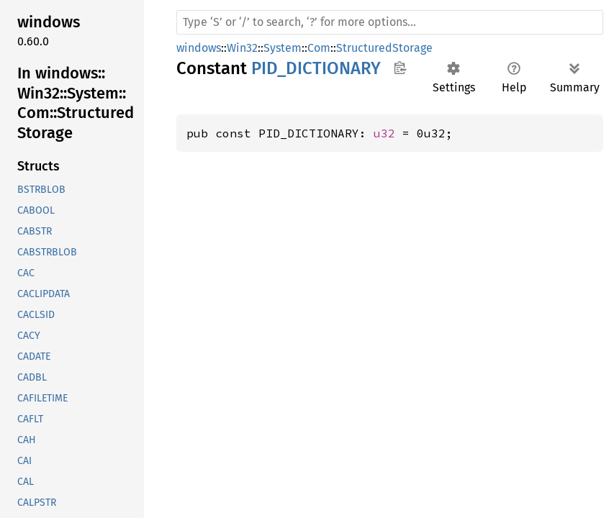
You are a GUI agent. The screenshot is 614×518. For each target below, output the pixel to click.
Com (318, 48)
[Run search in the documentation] (389, 22)
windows (198, 48)
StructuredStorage (384, 48)
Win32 (242, 48)
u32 (384, 133)
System (282, 48)
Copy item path (400, 67)
